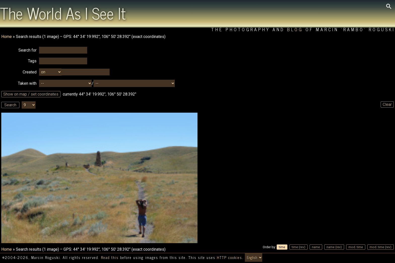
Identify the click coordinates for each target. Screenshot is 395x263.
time (282, 247)
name (316, 247)
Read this (110, 257)
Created (30, 72)
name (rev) (334, 247)
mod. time (356, 247)
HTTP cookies (229, 257)
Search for (27, 50)
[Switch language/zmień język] (253, 257)
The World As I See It (63, 13)
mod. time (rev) (380, 247)
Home (6, 36)
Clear (387, 104)
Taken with (27, 83)
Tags (32, 61)
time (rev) (298, 247)
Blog (295, 29)
